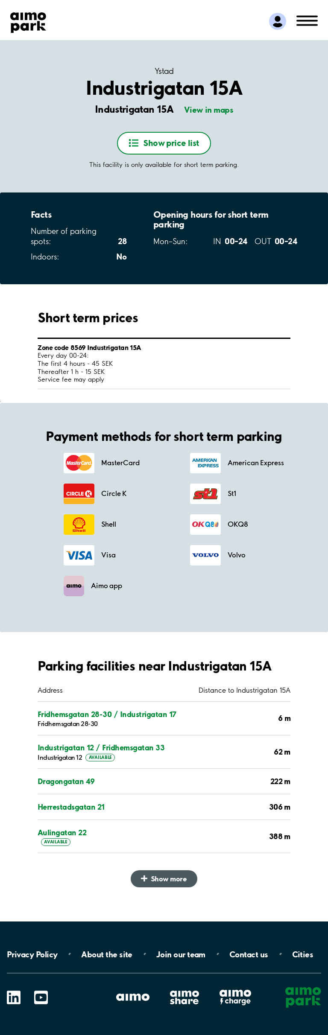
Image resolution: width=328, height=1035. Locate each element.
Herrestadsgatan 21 (71, 806)
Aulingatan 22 (62, 832)
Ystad (164, 71)
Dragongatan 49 (66, 781)
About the (106, 954)
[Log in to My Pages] (277, 21)
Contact (248, 954)
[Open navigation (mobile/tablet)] (307, 20)
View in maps (209, 110)
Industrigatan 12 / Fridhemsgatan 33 (101, 747)
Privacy (32, 954)
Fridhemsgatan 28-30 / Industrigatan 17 (107, 714)
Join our (180, 954)
